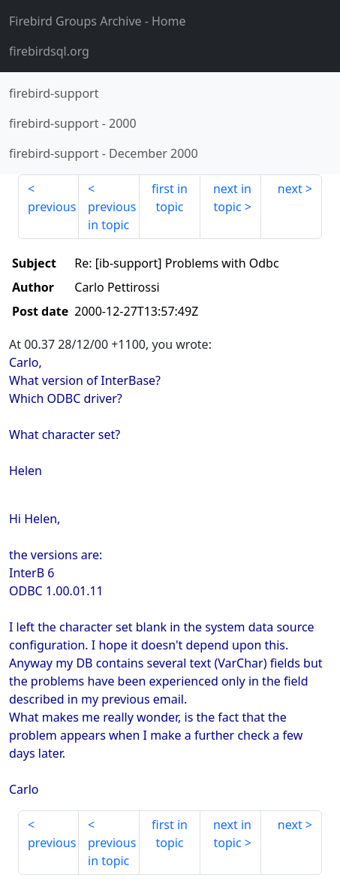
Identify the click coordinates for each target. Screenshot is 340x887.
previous (52, 206)
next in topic (232, 197)
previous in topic (112, 215)
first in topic (170, 197)
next (290, 188)
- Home (97, 21)
